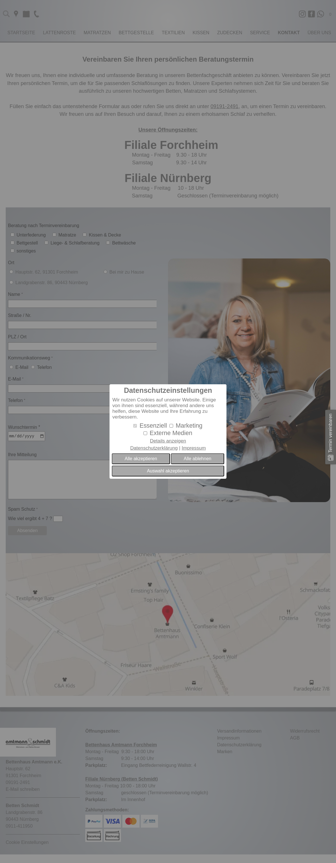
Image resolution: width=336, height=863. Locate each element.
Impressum (194, 448)
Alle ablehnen (197, 458)
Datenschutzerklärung (153, 448)
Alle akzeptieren (141, 458)
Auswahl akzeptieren (168, 470)
